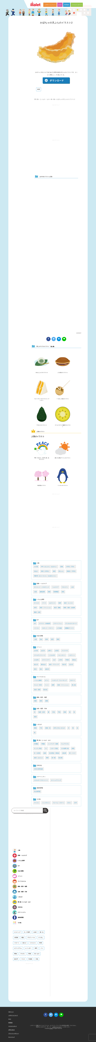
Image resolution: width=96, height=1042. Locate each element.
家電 (73, 748)
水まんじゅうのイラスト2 (42, 372)
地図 (35, 701)
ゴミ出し (40, 937)
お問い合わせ (11, 1029)
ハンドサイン (46, 802)
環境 (58, 639)
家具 (41, 701)
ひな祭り (36, 660)
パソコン (36, 628)
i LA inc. (51, 1028)
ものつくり (52, 603)
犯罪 (52, 639)
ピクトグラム (18, 948)
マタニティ (65, 587)
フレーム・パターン (58, 802)
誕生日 (47, 669)
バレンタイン (61, 655)
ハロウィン (72, 655)
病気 (63, 591)
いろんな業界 (40, 599)
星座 (65, 712)
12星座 (16, 937)
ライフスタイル (41, 677)
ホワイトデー (46, 660)
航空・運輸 (57, 607)
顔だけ (24, 943)
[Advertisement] (56, 121)
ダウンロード (56, 80)
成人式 (36, 664)
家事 (53, 685)
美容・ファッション (45, 607)
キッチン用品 (38, 748)
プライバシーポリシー (13, 1033)
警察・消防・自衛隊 (69, 607)
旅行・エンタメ (68, 603)
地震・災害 (41, 712)
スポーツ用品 (54, 748)
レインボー (28, 948)
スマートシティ (41, 776)
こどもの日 (52, 655)
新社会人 (43, 664)
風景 (35, 716)
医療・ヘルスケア (42, 583)
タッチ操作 (27, 932)
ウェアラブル (65, 744)
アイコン (36, 802)
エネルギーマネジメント (41, 780)
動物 (35, 728)
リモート (16, 943)
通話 (22, 937)
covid (34, 932)
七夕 (54, 660)
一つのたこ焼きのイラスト (62, 398)
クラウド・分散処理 (44, 623)
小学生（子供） (70, 566)
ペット (47, 685)
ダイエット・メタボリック (41, 587)
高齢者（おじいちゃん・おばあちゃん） (45, 576)
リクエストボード (77, 4)
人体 (72, 587)
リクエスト (33, 943)
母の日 (64, 664)
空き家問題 (37, 791)
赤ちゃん (61, 571)
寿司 (36, 948)
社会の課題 (40, 636)
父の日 (71, 664)
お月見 (36, 650)
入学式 (60, 660)
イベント (39, 647)
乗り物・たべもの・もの (41, 99)
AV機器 (36, 744)
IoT (35, 623)
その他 (36, 566)
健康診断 (42, 591)
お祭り (50, 650)
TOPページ (11, 1011)
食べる (42, 932)
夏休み (74, 660)
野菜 (29, 953)
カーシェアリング (56, 780)
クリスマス (65, 650)
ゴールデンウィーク (39, 655)
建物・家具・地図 (42, 697)
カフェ (47, 680)
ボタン (69, 802)
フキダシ (22, 953)
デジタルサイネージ (71, 623)
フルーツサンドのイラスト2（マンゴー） (41, 399)
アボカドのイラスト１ (41, 425)
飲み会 (45, 689)
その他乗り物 (65, 748)
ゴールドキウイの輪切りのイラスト (62, 425)
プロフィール (31, 937)
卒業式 (67, 660)
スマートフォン (57, 623)
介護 (35, 591)
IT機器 (43, 744)
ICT (38, 620)
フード (44, 603)
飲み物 (60, 757)
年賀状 (30, 959)
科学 (35, 607)
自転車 (64, 753)
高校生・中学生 (71, 571)
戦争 (46, 639)
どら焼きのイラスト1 (63, 372)
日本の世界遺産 (38, 769)
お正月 (43, 650)
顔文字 (16, 959)
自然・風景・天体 (42, 708)
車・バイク (72, 753)
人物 (38, 563)
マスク (23, 959)
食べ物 (53, 99)
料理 (38, 89)
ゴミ (46, 748)
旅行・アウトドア (54, 664)
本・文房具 (37, 753)
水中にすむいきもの (59, 728)
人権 (35, 639)
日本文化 (39, 765)
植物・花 (47, 728)
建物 (46, 701)
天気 (53, 712)
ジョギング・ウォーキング (59, 680)
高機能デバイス (69, 628)
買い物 (74, 685)
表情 (54, 571)
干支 (41, 728)
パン (42, 948)
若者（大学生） (45, 571)
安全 (41, 639)
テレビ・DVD (38, 685)
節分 (35, 669)
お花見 (57, 650)
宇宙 (59, 712)
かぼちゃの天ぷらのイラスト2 (56, 22)
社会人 (36, 571)
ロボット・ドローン (48, 628)
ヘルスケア (55, 587)
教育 (60, 603)
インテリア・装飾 (53, 744)
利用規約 (66, 4)
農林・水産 (37, 612)
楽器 (45, 753)
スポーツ (72, 680)
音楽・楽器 (37, 689)
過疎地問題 (40, 788)
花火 (41, 669)
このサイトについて (50, 4)
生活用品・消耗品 (54, 753)
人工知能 (59, 628)
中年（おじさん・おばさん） (49, 566)
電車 (47, 757)
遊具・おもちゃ (38, 757)
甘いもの (36, 953)
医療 (49, 591)
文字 (75, 802)
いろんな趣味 (38, 680)
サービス (36, 603)
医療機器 (56, 591)
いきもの (39, 724)
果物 (15, 953)
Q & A (59, 4)
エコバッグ (17, 932)
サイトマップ (11, 1037)
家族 (61, 566)
